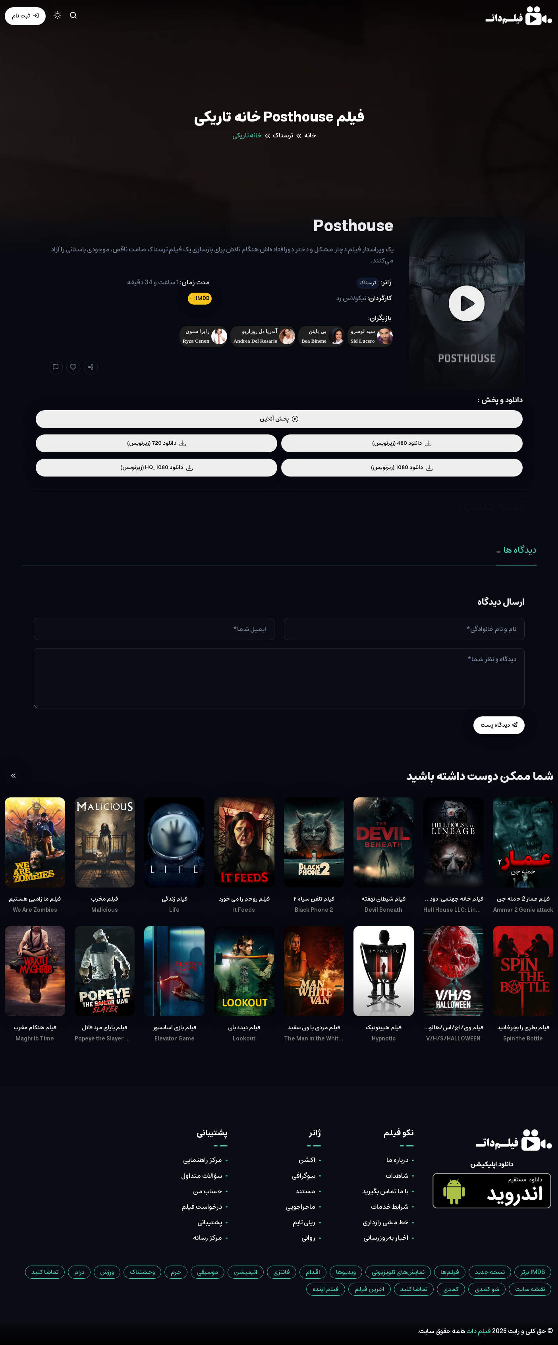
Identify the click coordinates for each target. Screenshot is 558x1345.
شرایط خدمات (389, 1206)
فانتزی (281, 1272)
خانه (310, 135)
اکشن (307, 1160)
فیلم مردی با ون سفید (314, 1027)
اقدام (313, 1272)
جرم (176, 1272)
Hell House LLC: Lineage (453, 910)
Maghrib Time (34, 1039)
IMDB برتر (533, 1272)
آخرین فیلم (369, 1289)
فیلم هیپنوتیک (384, 1027)
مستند (305, 1191)
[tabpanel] (279, 665)
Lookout (244, 1039)
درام (79, 1272)
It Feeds (244, 910)
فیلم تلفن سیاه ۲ (313, 899)
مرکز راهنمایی (202, 1160)
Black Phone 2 (314, 910)
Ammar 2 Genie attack (523, 910)
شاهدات (397, 1175)
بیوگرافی (303, 1175)
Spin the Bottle (523, 1039)
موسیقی (207, 1272)
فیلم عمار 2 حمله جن (523, 899)
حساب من (207, 1191)
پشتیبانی (209, 1222)
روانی (308, 1237)
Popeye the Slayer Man (105, 1039)
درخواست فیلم (201, 1206)
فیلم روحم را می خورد (244, 899)
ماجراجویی (300, 1206)
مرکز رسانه (207, 1237)
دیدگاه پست (499, 725)
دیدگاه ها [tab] (516, 550)
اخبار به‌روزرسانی (385, 1237)
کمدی (451, 1289)
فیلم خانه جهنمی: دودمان (453, 899)
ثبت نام (25, 16)
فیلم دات (478, 1331)
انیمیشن (245, 1272)
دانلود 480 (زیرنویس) (401, 443)
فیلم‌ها (449, 1272)
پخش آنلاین (279, 419)
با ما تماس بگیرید (385, 1191)
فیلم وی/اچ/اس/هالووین (453, 1027)
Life (174, 910)
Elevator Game (174, 1039)
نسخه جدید (490, 1272)
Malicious (104, 910)
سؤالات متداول (201, 1175)
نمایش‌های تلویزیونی (398, 1272)
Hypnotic (384, 1039)
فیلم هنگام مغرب (35, 1027)
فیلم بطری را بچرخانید (523, 1027)
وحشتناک (142, 1272)
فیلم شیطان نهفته (383, 899)
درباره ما (397, 1160)
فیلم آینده (326, 1289)
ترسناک (283, 135)
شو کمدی (487, 1289)
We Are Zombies (35, 910)
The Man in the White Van (314, 1039)
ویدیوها (346, 1272)
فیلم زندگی (174, 899)
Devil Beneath (383, 910)
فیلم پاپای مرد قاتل (104, 1027)
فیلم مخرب (104, 899)
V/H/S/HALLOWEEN (453, 1039)
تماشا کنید (44, 1272)
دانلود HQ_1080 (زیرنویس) (156, 467)
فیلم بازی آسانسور (174, 1027)
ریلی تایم (304, 1222)
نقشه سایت (530, 1289)
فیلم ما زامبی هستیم (35, 899)
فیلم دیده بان (244, 1027)
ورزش (107, 1272)
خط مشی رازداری (385, 1222)
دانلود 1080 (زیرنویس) (401, 467)
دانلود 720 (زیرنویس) (156, 443)
